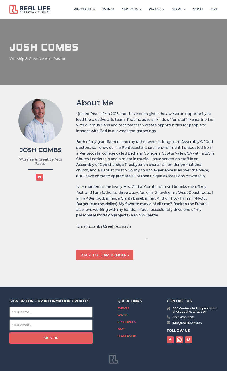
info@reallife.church (187, 323)
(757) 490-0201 (183, 317)
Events (108, 9)
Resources (126, 322)
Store (198, 9)
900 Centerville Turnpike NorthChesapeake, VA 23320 (195, 310)
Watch (123, 315)
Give (214, 9)
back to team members (105, 255)
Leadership (126, 336)
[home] (31, 9)
